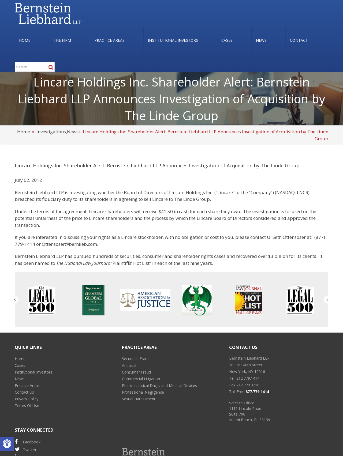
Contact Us (24, 392)
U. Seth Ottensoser (286, 237)
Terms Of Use (27, 405)
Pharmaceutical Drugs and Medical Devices (159, 385)
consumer (152, 256)
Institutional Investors (33, 372)
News (73, 132)
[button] (7, 444)
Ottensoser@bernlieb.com (69, 244)
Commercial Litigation (141, 378)
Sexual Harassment (138, 398)
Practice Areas (27, 385)
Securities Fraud (136, 358)
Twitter (26, 449)
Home (23, 132)
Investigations (51, 132)
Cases (20, 365)
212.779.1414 (247, 378)
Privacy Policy (26, 398)
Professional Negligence (143, 392)
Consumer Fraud (136, 372)
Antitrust (129, 365)
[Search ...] (35, 67)
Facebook (27, 441)
